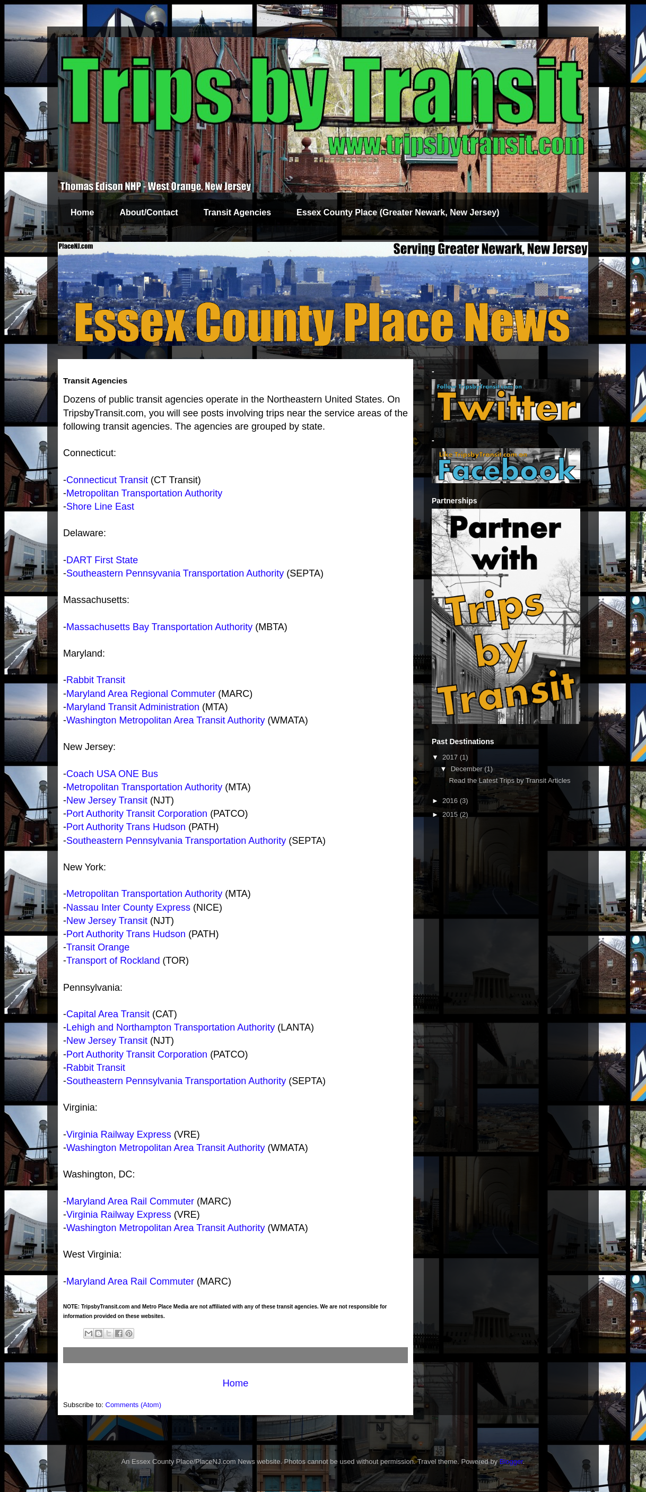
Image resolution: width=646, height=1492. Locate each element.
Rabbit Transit (95, 680)
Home (82, 212)
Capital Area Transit (108, 1014)
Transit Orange (97, 947)
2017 (451, 757)
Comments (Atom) (133, 1405)
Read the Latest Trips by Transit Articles (509, 780)
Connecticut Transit (107, 480)
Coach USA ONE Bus (112, 774)
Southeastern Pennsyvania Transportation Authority (175, 573)
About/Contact (148, 212)
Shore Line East (100, 506)
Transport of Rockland (113, 960)
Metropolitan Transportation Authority (144, 493)
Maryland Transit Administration (132, 707)
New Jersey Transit (106, 800)
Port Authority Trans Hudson (126, 827)
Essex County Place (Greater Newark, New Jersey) (397, 212)
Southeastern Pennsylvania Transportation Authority (176, 840)
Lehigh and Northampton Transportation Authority (170, 1027)
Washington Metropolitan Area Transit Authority (165, 720)
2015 (451, 814)
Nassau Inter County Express (128, 907)
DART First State (102, 560)
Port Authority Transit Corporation (136, 813)
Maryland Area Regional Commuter (140, 693)
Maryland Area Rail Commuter (130, 1201)
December (468, 769)
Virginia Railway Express (118, 1134)
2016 (451, 801)
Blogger (511, 1461)
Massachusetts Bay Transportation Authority (159, 627)
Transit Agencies (237, 212)
